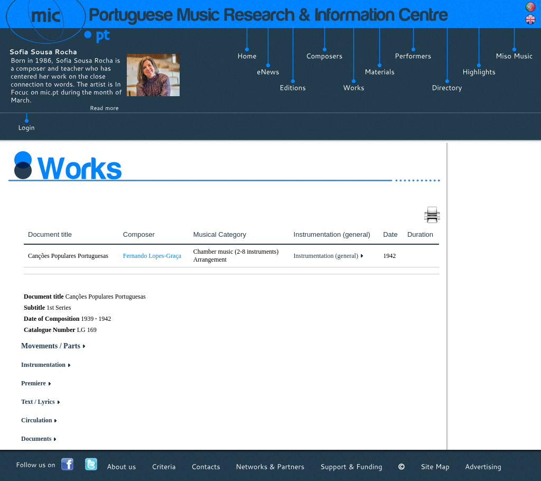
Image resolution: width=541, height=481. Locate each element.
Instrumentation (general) (326, 256)
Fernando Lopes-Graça (152, 256)
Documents (36, 438)
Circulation (36, 420)
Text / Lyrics (38, 401)
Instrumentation (43, 364)
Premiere (33, 383)
